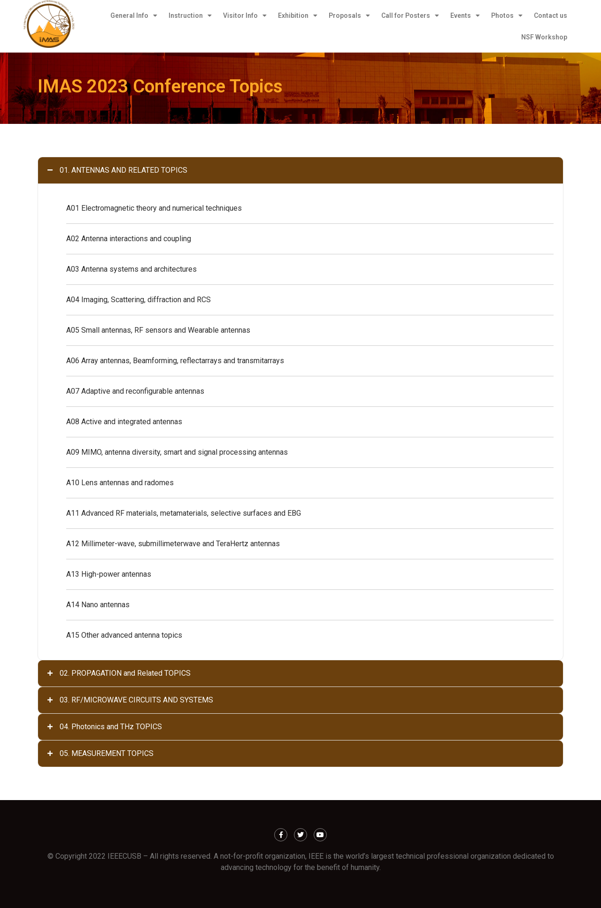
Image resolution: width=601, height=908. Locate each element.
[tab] (300, 170)
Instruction (190, 15)
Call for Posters (410, 15)
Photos (507, 15)
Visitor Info (245, 15)
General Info (133, 15)
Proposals (349, 15)
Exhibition (297, 15)
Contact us (550, 15)
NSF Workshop (544, 37)
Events (465, 15)
